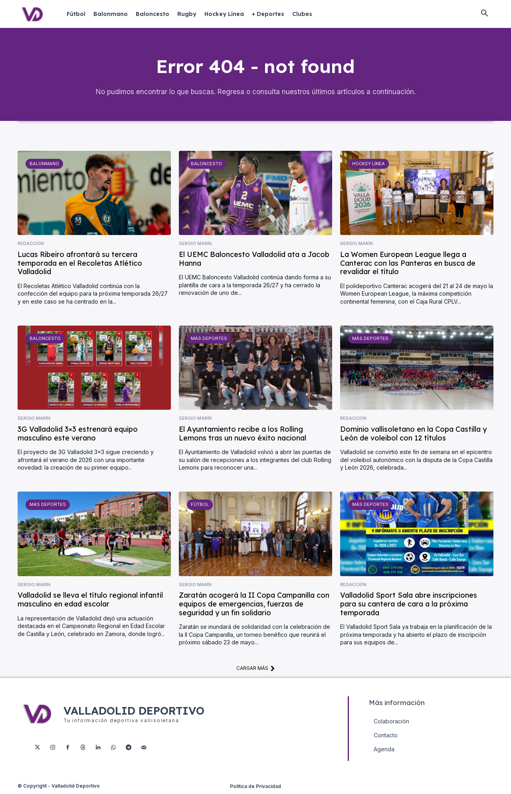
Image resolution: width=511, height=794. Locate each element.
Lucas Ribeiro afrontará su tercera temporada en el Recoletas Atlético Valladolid (80, 264)
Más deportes (208, 340)
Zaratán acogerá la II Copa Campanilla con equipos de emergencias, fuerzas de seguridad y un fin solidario (254, 605)
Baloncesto (206, 165)
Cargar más (255, 670)
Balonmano (44, 165)
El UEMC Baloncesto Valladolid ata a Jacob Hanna (254, 260)
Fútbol (200, 506)
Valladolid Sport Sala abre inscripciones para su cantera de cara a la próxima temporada (408, 605)
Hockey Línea (368, 165)
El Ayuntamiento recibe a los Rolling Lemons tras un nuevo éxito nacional (242, 435)
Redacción (31, 245)
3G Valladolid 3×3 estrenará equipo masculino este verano (78, 435)
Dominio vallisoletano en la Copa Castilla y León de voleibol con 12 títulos (413, 435)
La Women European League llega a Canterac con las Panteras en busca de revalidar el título (407, 264)
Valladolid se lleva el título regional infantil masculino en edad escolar (90, 601)
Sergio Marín (195, 245)
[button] (484, 14)
